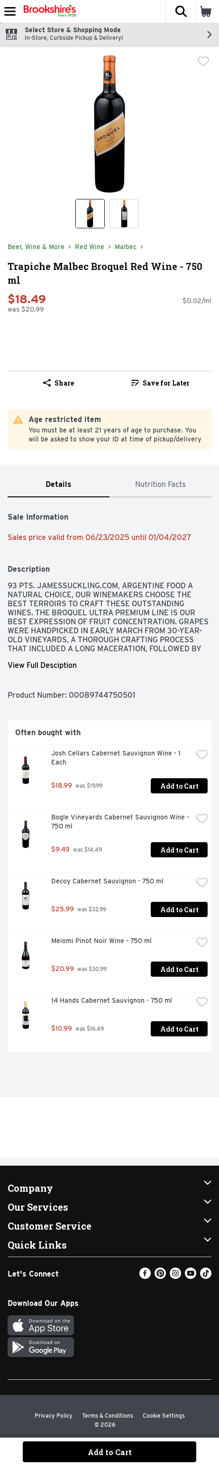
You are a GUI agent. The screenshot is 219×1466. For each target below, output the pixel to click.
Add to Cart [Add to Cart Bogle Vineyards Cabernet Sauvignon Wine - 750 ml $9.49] (179, 849)
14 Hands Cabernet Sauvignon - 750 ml (111, 1000)
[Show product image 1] (90, 213)
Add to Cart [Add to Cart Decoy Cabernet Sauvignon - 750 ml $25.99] (179, 909)
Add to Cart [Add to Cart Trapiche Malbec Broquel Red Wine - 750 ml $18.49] (110, 1452)
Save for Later (160, 382)
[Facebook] (145, 1276)
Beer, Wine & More (36, 247)
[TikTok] (205, 1276)
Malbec (126, 247)
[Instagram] (175, 1276)
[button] (180, 11)
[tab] (59, 484)
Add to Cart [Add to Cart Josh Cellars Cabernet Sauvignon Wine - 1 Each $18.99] (179, 786)
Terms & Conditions (107, 1415)
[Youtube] (190, 1276)
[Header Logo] (48, 11)
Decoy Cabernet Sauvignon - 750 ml (107, 881)
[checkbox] (203, 61)
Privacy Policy (54, 1415)
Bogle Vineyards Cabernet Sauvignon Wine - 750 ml (121, 821)
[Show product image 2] (124, 213)
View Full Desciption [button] (42, 665)
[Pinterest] (160, 1276)
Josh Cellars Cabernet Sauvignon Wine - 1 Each (116, 757)
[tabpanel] (109, 778)
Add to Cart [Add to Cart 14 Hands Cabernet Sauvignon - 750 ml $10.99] (179, 1029)
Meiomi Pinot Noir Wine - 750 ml (101, 940)
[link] (160, 382)
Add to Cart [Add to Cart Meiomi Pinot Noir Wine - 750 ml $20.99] (179, 969)
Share (58, 382)
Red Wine (89, 247)
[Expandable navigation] (10, 11)
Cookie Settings (164, 1415)
